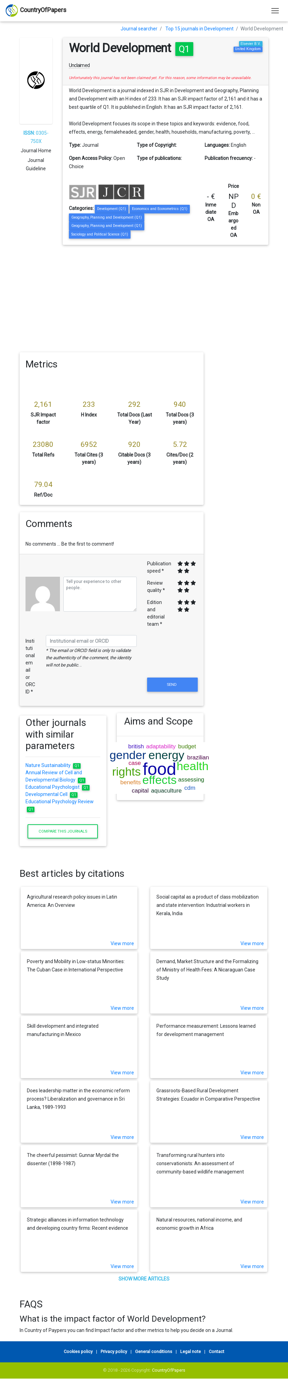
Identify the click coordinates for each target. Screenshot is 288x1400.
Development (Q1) (111, 209)
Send (172, 684)
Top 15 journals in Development (199, 28)
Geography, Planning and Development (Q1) (106, 217)
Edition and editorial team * (156, 613)
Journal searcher (139, 28)
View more (122, 943)
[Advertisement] (144, 296)
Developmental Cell (51, 794)
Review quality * (156, 586)
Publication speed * (159, 567)
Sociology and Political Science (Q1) (99, 234)
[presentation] (172, 659)
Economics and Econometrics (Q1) (159, 209)
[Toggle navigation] (275, 10)
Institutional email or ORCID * (30, 666)
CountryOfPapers (168, 1370)
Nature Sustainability (53, 765)
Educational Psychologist (57, 787)
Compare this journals (63, 831)
